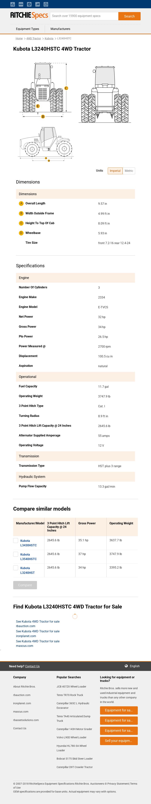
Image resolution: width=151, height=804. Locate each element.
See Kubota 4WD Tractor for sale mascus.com (37, 644)
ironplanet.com (22, 703)
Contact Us (32, 666)
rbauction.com (21, 695)
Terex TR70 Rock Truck (70, 695)
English (136, 666)
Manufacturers (60, 29)
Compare (25, 585)
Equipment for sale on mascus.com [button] (121, 730)
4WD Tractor (33, 38)
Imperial (115, 171)
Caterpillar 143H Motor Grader (74, 729)
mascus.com (20, 711)
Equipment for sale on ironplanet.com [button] (121, 720)
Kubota (49, 38)
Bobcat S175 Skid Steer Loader (75, 758)
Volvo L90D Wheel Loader (71, 737)
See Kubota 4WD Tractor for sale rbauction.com (37, 624)
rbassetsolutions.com (26, 720)
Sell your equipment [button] (120, 741)
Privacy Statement (118, 783)
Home (19, 38)
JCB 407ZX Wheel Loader (71, 686)
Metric (129, 171)
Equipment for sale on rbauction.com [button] (121, 710)
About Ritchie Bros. (24, 686)
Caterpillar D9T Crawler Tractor (75, 767)
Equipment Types (27, 29)
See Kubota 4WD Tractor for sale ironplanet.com (37, 634)
